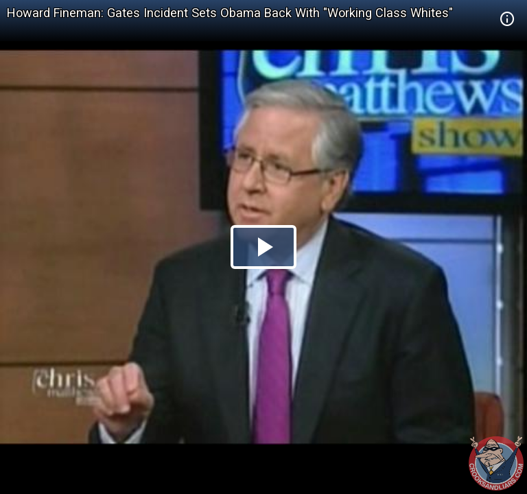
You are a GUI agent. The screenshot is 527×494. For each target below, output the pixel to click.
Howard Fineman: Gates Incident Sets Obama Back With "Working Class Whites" (230, 12)
